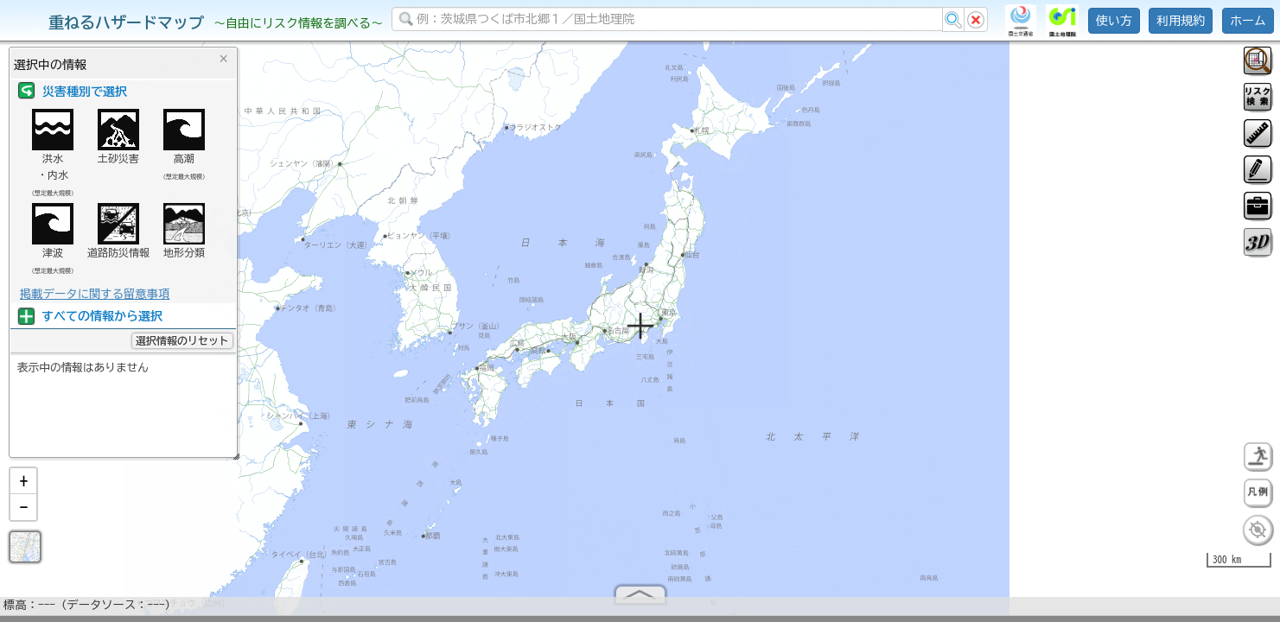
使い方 (1114, 21)
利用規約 (1180, 21)
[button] (23, 488)
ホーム (1248, 21)
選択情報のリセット (182, 340)
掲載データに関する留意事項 (94, 294)
